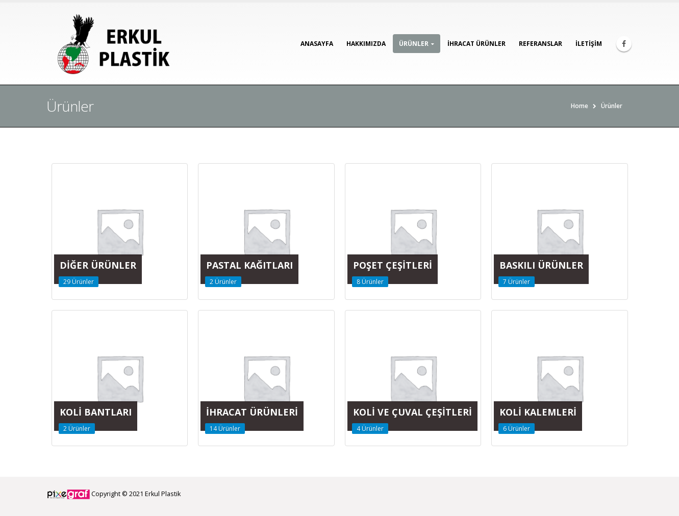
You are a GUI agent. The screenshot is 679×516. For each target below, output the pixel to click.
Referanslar (540, 43)
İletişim (588, 43)
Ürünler (414, 43)
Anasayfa (316, 43)
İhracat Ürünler (476, 43)
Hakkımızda (366, 43)
